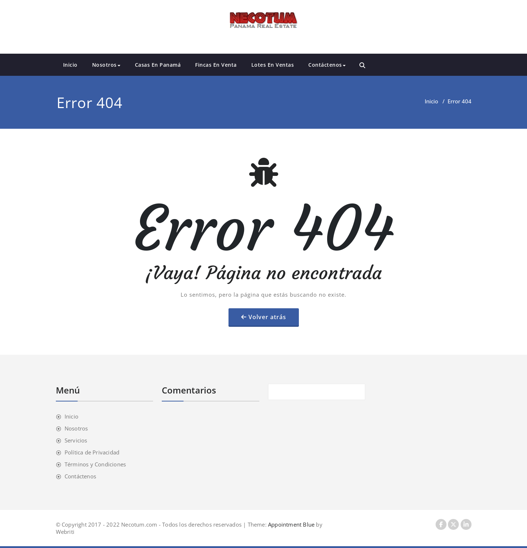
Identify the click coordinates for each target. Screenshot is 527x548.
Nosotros (106, 64)
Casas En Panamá (158, 64)
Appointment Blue (290, 524)
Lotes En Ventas (272, 64)
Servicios (76, 440)
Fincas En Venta (216, 64)
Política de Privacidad (92, 452)
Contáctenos (327, 64)
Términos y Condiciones (95, 464)
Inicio (70, 64)
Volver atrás (267, 317)
